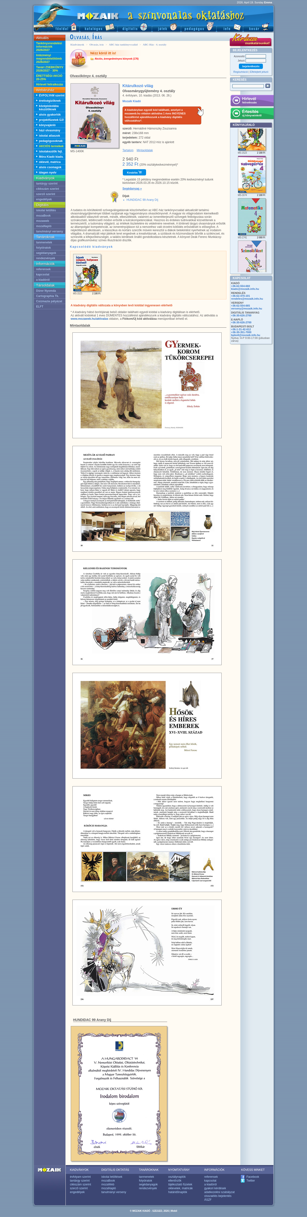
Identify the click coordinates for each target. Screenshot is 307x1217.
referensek (43, 269)
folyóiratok (43, 247)
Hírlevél (252, 101)
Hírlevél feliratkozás (49, 84)
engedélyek (44, 199)
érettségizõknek (50, 100)
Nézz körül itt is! (103, 53)
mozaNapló (44, 226)
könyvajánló (47, 125)
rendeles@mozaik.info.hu (247, 298)
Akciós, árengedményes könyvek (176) (117, 58)
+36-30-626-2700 (241, 315)
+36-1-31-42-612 (241, 329)
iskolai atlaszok (49, 135)
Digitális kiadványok (134, 26)
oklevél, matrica (50, 162)
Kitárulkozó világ (138, 86)
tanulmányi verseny (49, 231)
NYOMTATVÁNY (179, 1170)
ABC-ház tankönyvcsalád (123, 44)
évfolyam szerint (80, 1176)
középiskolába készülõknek (49, 107)
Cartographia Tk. (47, 296)
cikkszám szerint (47, 189)
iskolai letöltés (46, 210)
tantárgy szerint (47, 183)
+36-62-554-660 (240, 286)
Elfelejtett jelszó (259, 71)
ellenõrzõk (175, 1180)
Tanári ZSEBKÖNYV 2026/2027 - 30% (49, 69)
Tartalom (128, 150)
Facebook (253, 1176)
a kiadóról (43, 279)
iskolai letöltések (111, 1176)
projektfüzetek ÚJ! (51, 120)
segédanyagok (46, 253)
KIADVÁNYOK (79, 1170)
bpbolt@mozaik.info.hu (245, 335)
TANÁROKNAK (149, 1170)
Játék (166, 26)
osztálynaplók (177, 1176)
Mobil (174, 1211)
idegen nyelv (48, 172)
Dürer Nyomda (46, 290)
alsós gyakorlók (50, 114)
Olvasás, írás (96, 44)
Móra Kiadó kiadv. (51, 156)
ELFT (39, 306)
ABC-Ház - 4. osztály (154, 44)
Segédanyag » (132, 188)
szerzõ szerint (45, 194)
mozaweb (42, 221)
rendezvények (45, 258)
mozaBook (43, 215)
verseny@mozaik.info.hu (246, 308)
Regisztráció (240, 71)
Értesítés (252, 114)
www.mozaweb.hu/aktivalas (89, 318)
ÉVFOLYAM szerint (52, 95)
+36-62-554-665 (240, 305)
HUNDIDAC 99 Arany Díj (142, 200)
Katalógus (98, 26)
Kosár (258, 26)
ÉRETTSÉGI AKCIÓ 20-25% (49, 77)
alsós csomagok (50, 167)
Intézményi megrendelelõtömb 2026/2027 (49, 59)
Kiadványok (77, 44)
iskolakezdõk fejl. (51, 151)
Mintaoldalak (145, 150)
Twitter (251, 1180)
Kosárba (134, 172)
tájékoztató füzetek (180, 1184)
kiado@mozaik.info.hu (245, 288)
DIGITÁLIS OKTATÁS (115, 1170)
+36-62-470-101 (240, 295)
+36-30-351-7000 (241, 332)
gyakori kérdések (215, 1188)
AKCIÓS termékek (51, 146)
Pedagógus (198, 26)
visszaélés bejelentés (217, 1196)
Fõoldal (57, 26)
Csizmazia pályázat (49, 301)
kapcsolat (42, 274)
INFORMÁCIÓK (214, 1170)
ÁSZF (208, 1199)
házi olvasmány (49, 130)
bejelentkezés (251, 66)
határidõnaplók (177, 1192)
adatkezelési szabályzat (219, 1192)
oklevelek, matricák (180, 1188)
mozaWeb (107, 1184)
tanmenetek (44, 242)
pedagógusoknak (51, 141)
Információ (229, 26)
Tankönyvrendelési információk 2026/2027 (49, 47)
